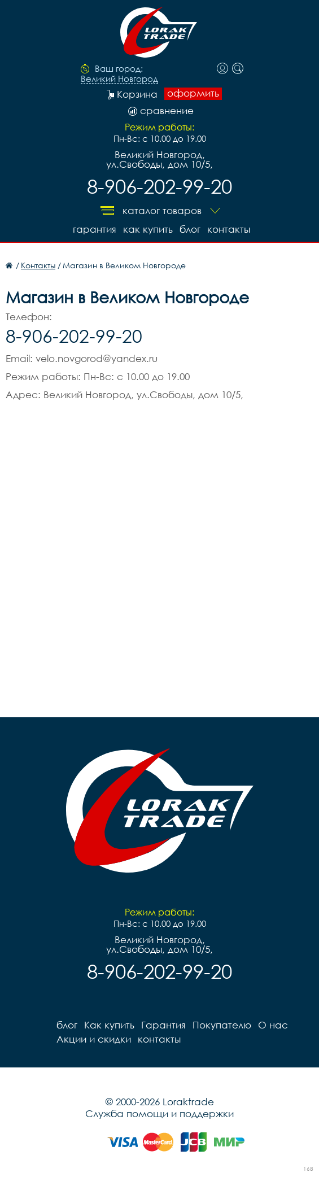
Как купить (148, 229)
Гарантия (94, 229)
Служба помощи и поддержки (159, 1113)
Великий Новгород (119, 79)
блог (190, 229)
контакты (228, 229)
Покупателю (222, 1025)
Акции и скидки (93, 1039)
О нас (273, 1025)
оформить (193, 93)
